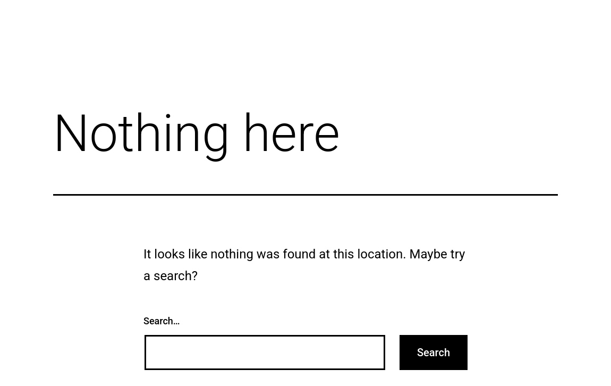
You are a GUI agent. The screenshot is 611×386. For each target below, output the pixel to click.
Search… (161, 320)
